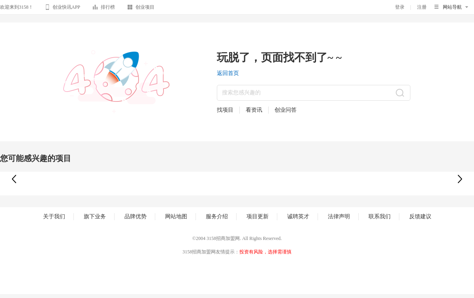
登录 (399, 7)
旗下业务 (95, 216)
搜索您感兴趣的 (241, 93)
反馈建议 (420, 216)
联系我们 (380, 216)
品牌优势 (135, 216)
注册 (422, 7)
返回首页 (228, 73)
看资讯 (254, 110)
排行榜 (104, 8)
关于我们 (54, 216)
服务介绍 (217, 216)
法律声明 (339, 216)
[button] (460, 179)
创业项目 (141, 8)
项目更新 (257, 216)
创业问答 (286, 110)
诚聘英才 (298, 216)
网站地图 (176, 216)
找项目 (225, 110)
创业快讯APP (63, 8)
